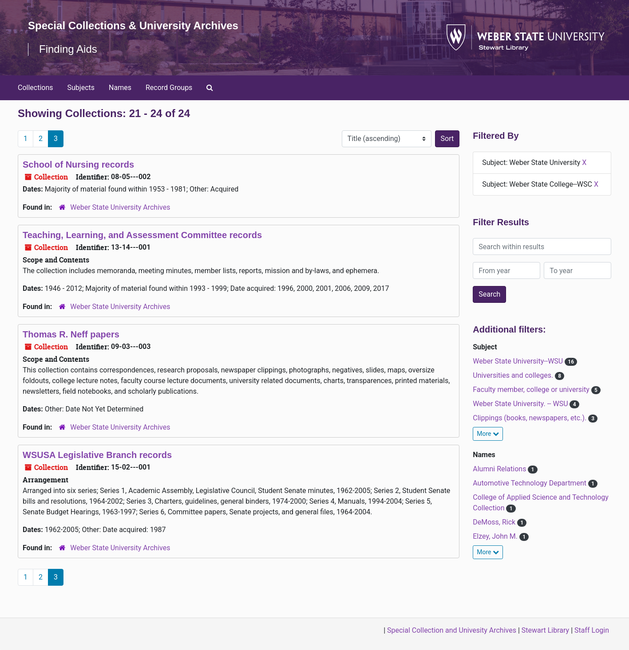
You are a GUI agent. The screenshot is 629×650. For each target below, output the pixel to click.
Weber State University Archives (120, 207)
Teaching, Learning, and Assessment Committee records (142, 235)
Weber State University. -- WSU (521, 403)
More (488, 433)
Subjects (81, 87)
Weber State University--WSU (519, 361)
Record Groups (169, 87)
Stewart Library (545, 630)
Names (120, 87)
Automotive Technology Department (530, 483)
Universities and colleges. (514, 375)
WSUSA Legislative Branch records (97, 455)
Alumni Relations (500, 469)
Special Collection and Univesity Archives (451, 630)
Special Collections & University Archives (133, 25)
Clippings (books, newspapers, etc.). (530, 418)
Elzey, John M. (496, 536)
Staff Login (591, 630)
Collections (35, 87)
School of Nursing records (78, 164)
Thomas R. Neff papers (71, 334)
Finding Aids (68, 49)
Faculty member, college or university (532, 389)
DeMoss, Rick (495, 522)
